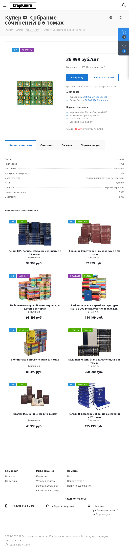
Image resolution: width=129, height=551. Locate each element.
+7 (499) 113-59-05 (22, 506)
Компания (11, 470)
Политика (11, 481)
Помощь (41, 476)
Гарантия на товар (47, 490)
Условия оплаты (45, 481)
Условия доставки (47, 485)
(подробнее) (100, 96)
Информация (45, 470)
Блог (70, 476)
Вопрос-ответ (75, 481)
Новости (10, 476)
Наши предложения (79, 485)
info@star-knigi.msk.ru (64, 506)
